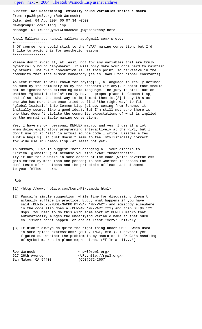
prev (20, 2)
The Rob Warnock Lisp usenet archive (85, 2)
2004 (45, 2)
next (31, 2)
